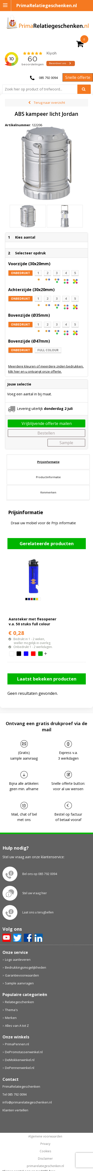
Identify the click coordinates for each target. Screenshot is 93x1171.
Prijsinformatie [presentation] (48, 462)
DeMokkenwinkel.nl (19, 1060)
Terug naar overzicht (49, 102)
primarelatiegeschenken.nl (45, 1166)
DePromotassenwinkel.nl (24, 1052)
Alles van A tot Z (17, 1025)
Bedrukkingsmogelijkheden (25, 967)
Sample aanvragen (19, 983)
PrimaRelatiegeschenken (21, 1086)
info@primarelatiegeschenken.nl (27, 1102)
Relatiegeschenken (19, 1002)
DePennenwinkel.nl (19, 1068)
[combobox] (41, 89)
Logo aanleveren (18, 959)
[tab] (48, 461)
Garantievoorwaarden (22, 975)
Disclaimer (45, 1158)
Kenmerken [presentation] (48, 492)
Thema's (11, 1010)
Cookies (45, 1151)
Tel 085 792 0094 (14, 1094)
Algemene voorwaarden (45, 1136)
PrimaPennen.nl (17, 1044)
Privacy (45, 1144)
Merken (11, 1017)
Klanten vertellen (15, 1110)
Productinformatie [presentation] (48, 477)
